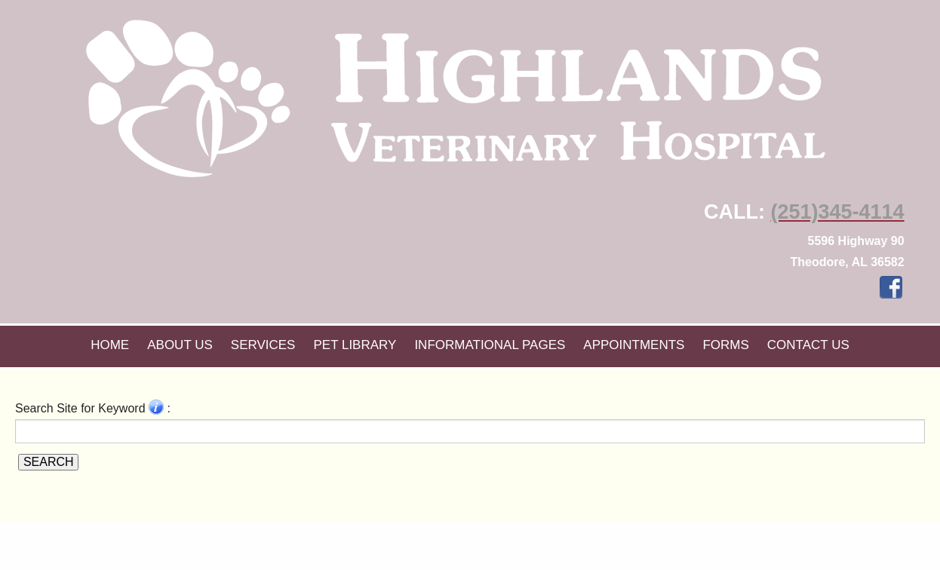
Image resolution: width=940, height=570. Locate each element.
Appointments (633, 345)
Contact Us (808, 345)
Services (263, 345)
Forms (725, 345)
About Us (180, 345)
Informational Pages (489, 345)
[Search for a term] (470, 431)
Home (110, 345)
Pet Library (354, 345)
